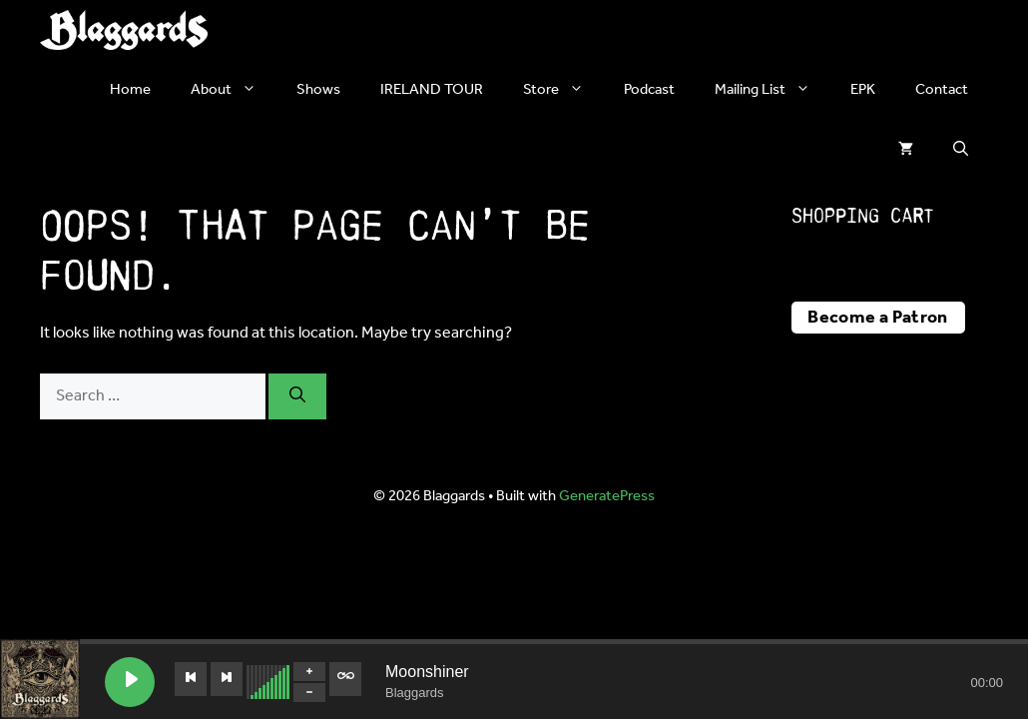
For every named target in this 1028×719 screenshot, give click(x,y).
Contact (941, 90)
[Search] (297, 396)
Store (563, 90)
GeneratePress (607, 496)
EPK (862, 90)
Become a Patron (877, 318)
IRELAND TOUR (431, 90)
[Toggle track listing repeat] (345, 679)
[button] (960, 150)
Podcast (649, 90)
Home (130, 90)
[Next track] (227, 679)
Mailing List (772, 90)
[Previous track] (191, 679)
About (233, 90)
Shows (318, 90)
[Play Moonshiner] (130, 682)
